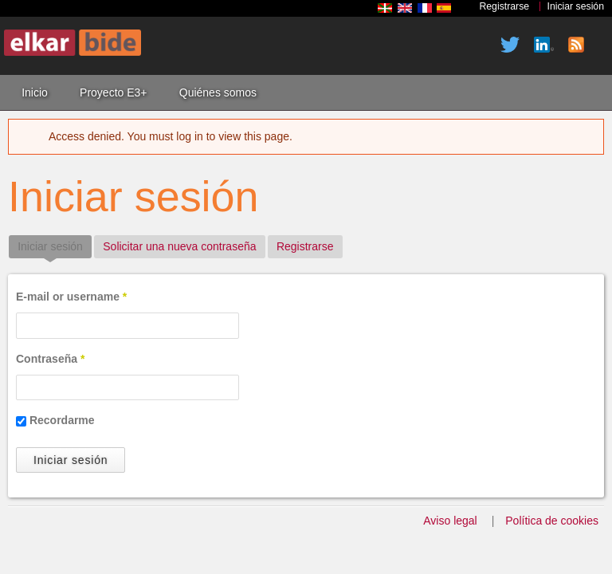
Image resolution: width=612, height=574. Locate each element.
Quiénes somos (218, 92)
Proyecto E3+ (113, 92)
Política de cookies (551, 520)
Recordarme (62, 420)
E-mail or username (71, 296)
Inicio (35, 92)
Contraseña (50, 358)
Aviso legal (450, 520)
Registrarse (504, 6)
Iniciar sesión (576, 6)
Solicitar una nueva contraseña (179, 246)
